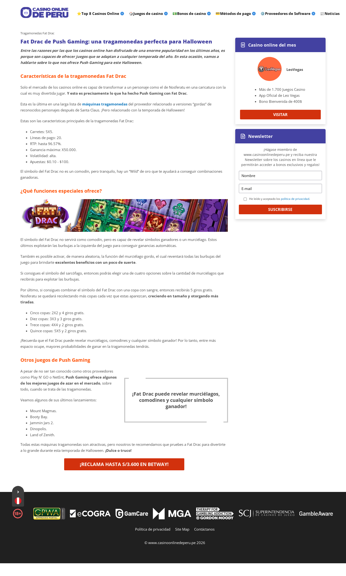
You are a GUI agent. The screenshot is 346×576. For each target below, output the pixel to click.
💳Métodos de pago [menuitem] (233, 13)
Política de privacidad (152, 529)
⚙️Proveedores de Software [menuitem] (285, 13)
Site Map (182, 529)
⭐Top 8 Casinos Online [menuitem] (98, 13)
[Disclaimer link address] (90, 516)
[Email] (280, 188)
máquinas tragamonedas (104, 104)
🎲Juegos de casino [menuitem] (146, 13)
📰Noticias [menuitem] (330, 13)
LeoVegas (294, 69)
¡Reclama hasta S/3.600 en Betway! (124, 464)
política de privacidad (295, 199)
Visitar (280, 114)
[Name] (280, 175)
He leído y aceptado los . (279, 199)
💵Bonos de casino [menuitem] (189, 13)
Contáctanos (204, 529)
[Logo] (44, 12)
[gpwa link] (49, 518)
